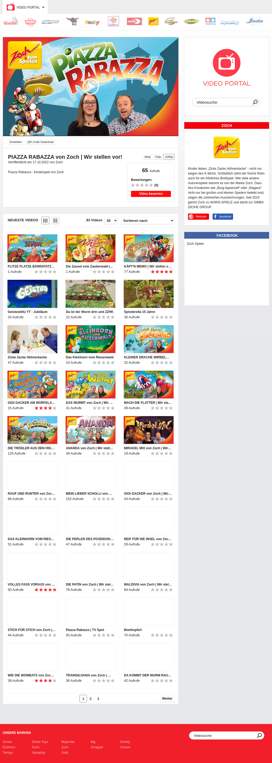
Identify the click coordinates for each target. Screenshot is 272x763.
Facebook (227, 235)
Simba (7, 742)
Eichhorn (9, 747)
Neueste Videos (23, 220)
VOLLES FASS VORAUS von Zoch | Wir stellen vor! (32, 584)
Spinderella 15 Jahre (139, 312)
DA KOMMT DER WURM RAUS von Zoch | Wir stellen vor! (148, 675)
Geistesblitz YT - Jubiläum (27, 312)
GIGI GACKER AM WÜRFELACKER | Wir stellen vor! (32, 403)
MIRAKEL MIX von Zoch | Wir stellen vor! (148, 448)
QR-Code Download (40, 142)
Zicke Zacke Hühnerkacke (27, 357)
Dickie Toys (40, 742)
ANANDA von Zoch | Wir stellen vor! (90, 448)
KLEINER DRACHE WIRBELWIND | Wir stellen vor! (148, 357)
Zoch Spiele (195, 244)
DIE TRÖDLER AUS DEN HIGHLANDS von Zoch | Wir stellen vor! (32, 448)
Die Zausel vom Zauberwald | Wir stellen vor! (90, 266)
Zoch (65, 747)
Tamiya (8, 752)
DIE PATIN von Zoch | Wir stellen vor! (90, 584)
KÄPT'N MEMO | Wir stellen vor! (148, 266)
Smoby (125, 742)
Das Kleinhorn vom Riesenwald (90, 357)
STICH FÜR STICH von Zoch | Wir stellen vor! (32, 630)
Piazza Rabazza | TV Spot (85, 630)
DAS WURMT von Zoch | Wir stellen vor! (90, 403)
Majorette (68, 742)
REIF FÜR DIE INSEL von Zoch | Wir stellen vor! (148, 539)
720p (158, 156)
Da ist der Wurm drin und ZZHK (89, 312)
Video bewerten (151, 194)
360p (147, 156)
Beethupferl (133, 630)
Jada (64, 752)
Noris (35, 747)
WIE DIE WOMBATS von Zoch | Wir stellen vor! (32, 675)
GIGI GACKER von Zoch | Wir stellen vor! (148, 493)
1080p (169, 156)
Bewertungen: (141, 180)
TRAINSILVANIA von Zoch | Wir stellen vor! (90, 675)
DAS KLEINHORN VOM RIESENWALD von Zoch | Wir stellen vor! (32, 539)
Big (93, 742)
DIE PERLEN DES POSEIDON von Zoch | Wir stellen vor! (90, 539)
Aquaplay (38, 752)
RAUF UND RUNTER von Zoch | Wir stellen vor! (32, 493)
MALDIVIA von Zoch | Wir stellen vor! (148, 584)
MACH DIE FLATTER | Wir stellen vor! (148, 403)
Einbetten (16, 142)
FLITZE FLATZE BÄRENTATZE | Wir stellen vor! (32, 266)
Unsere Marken (17, 733)
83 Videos (94, 220)
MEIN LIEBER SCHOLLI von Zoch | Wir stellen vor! (90, 493)
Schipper (97, 747)
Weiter (167, 698)
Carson (125, 747)
